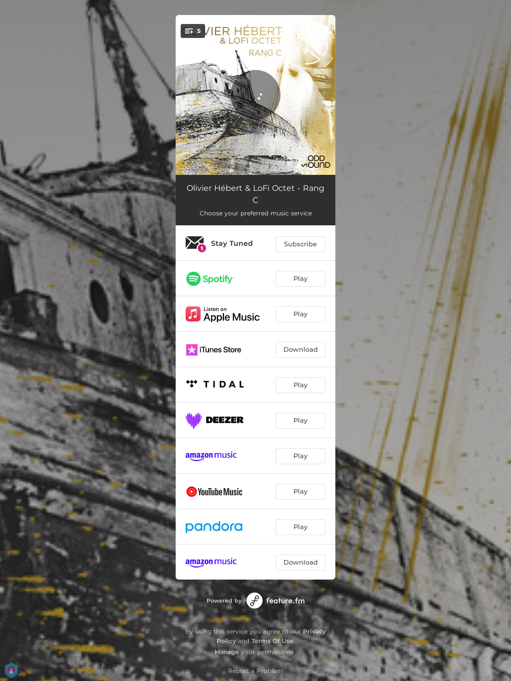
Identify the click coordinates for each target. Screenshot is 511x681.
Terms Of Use (272, 641)
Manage (227, 652)
